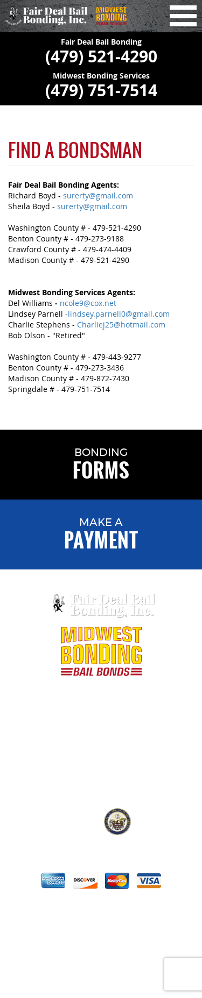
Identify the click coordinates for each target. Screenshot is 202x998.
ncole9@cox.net (88, 303)
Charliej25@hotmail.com (121, 324)
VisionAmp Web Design (112, 970)
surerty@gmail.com (98, 195)
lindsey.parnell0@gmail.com (119, 314)
